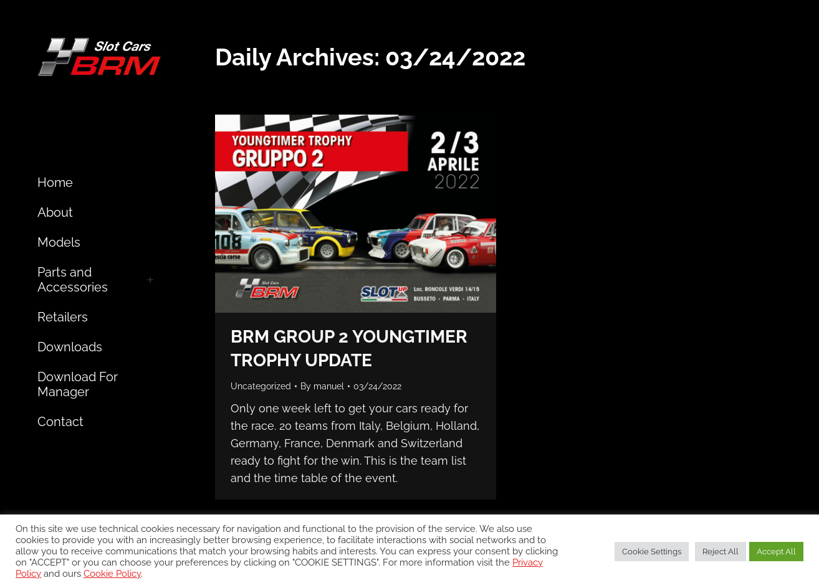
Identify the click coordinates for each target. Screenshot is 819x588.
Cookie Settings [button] (651, 551)
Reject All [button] (720, 551)
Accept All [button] (776, 551)
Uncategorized (261, 386)
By (322, 386)
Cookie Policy (112, 573)
